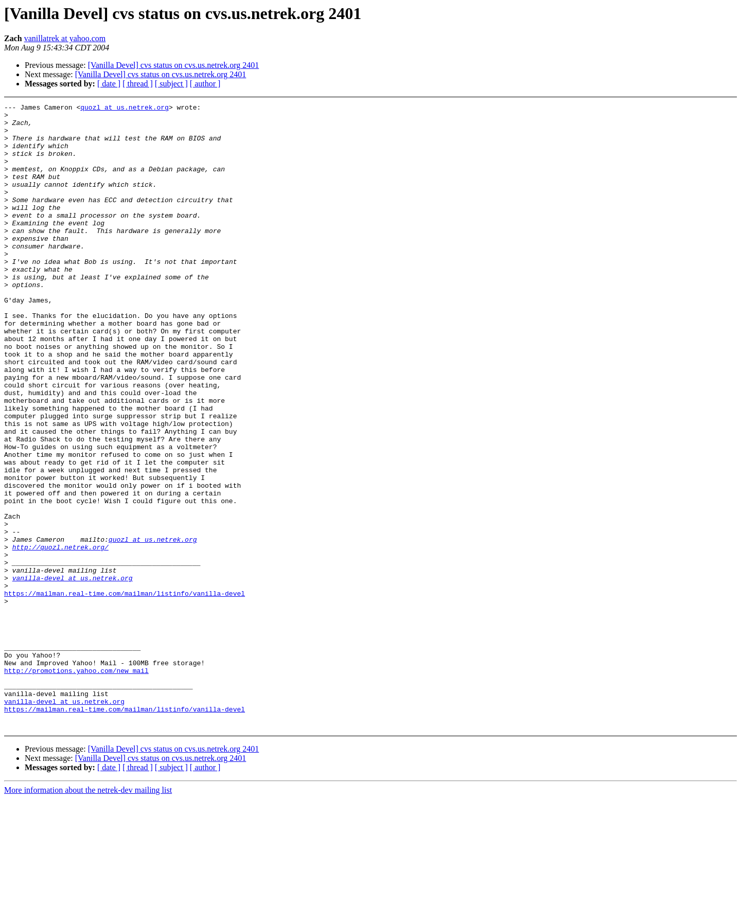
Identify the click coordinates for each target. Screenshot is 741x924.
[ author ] (205, 83)
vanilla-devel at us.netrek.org (72, 673)
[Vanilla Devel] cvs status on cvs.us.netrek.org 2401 (173, 65)
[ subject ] (171, 83)
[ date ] (108, 83)
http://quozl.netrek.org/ (60, 636)
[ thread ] (137, 83)
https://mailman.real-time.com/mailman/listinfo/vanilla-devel (124, 692)
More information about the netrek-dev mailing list (88, 915)
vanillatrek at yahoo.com (65, 38)
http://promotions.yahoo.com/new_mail (76, 784)
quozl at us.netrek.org (124, 108)
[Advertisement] (659, 129)
